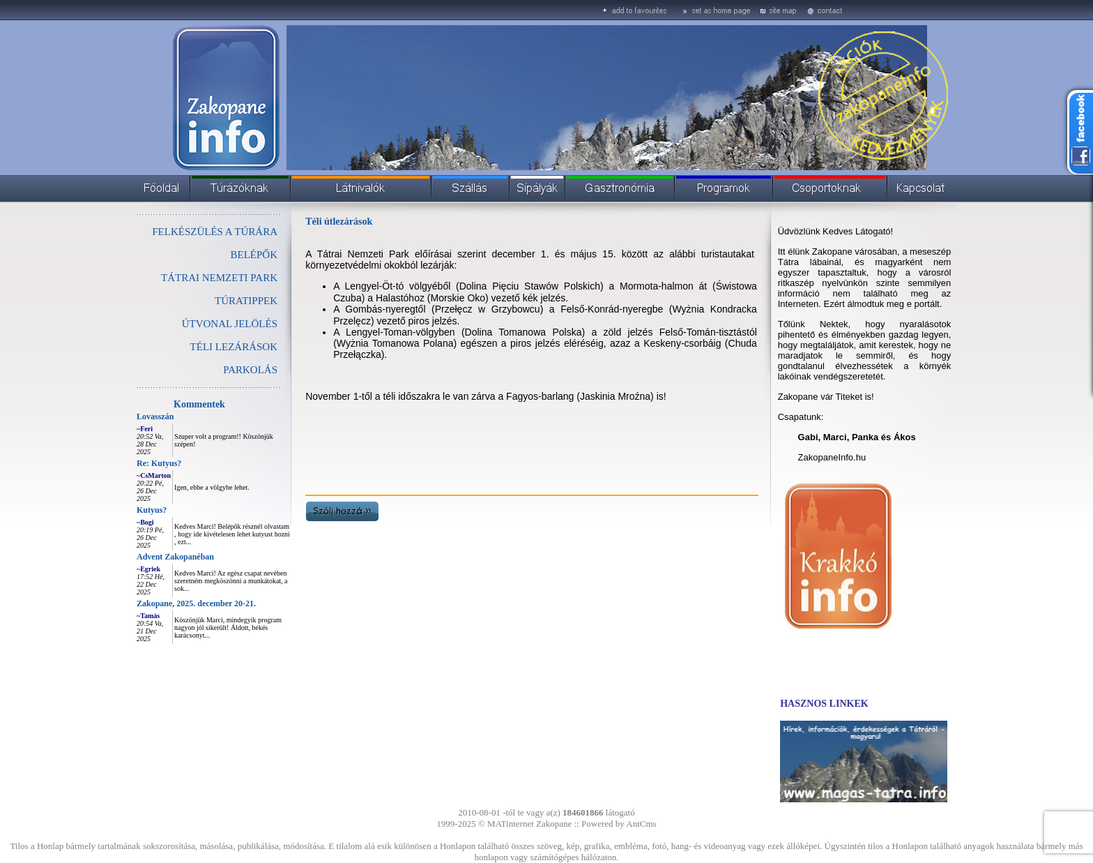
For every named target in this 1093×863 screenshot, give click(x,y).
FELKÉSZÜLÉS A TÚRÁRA (214, 231)
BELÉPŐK (254, 254)
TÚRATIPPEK (246, 300)
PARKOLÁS (250, 369)
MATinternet (510, 823)
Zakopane (554, 823)
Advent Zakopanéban (175, 557)
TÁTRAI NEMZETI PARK (219, 277)
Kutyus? (152, 510)
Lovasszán (155, 416)
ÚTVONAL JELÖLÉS (229, 323)
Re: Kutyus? (159, 463)
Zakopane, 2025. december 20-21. (196, 603)
